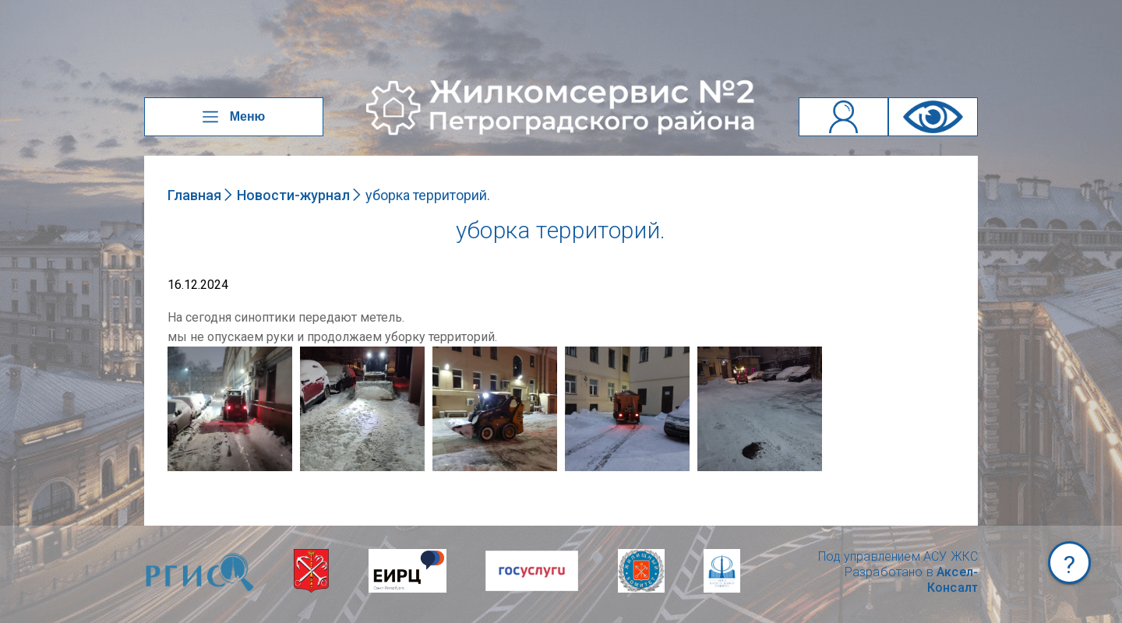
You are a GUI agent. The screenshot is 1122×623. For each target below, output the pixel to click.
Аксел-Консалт (952, 580)
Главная (194, 195)
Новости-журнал (293, 195)
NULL (183, 354)
